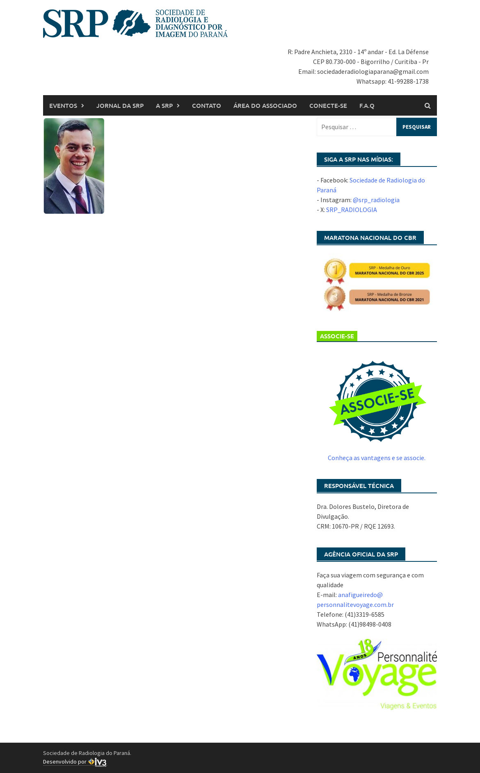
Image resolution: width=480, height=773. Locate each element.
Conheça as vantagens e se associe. (376, 458)
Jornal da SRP (120, 105)
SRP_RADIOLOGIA (351, 209)
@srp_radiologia (376, 200)
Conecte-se (328, 105)
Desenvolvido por (75, 762)
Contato (206, 105)
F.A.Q (367, 105)
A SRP (164, 105)
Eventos (63, 105)
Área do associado (265, 105)
